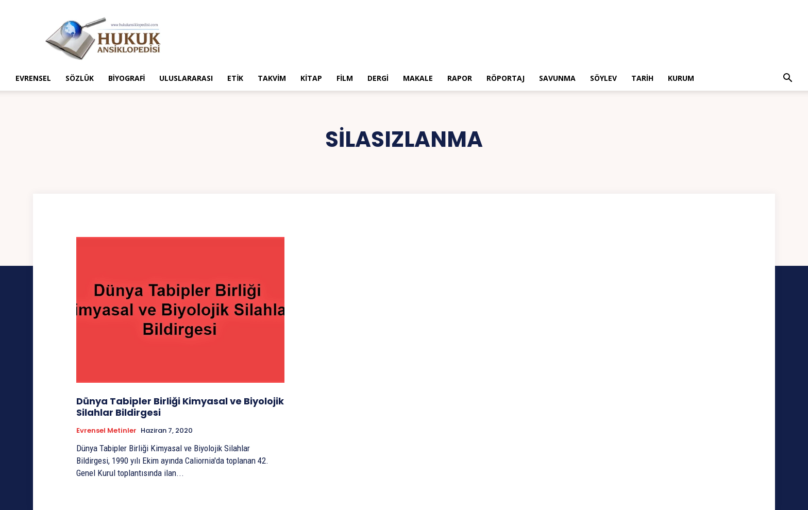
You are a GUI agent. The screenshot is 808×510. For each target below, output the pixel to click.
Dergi (378, 78)
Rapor (459, 78)
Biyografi (126, 78)
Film (344, 78)
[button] (787, 79)
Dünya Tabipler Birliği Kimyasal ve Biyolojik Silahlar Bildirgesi (180, 407)
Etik (235, 78)
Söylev (603, 78)
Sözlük (79, 78)
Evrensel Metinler (106, 431)
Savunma (557, 78)
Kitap (311, 78)
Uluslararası (186, 78)
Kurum (681, 78)
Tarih (642, 78)
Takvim (272, 78)
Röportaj (505, 78)
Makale (418, 78)
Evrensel (33, 78)
